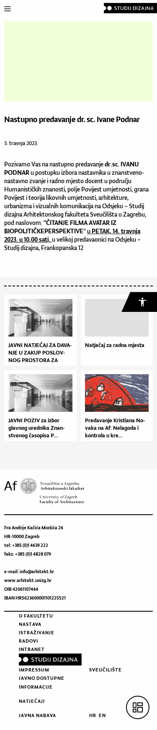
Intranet (32, 649)
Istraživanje (36, 633)
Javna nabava (37, 715)
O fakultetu (36, 616)
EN (102, 715)
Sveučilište (105, 670)
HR (92, 715)
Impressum (34, 670)
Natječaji (32, 701)
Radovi (28, 641)
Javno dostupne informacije (41, 682)
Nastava (30, 624)
